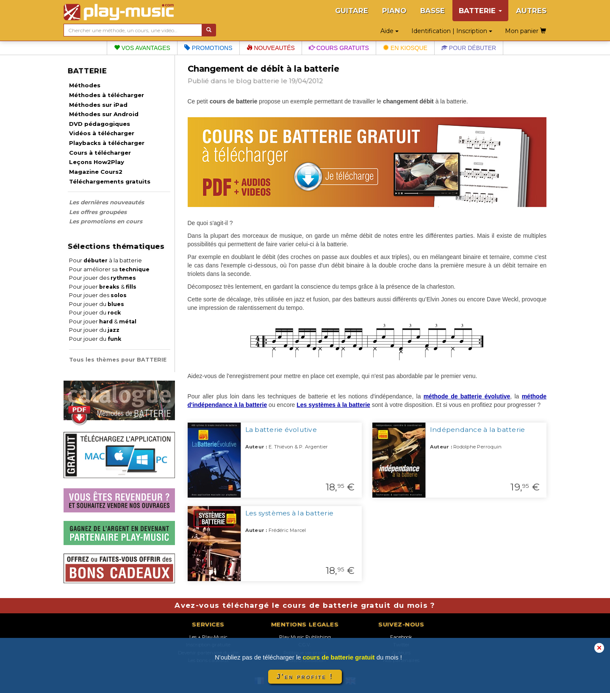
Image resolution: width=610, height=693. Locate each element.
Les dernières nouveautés (106, 202)
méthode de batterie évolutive (467, 396)
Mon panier (525, 31)
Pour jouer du (96, 304)
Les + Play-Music (208, 637)
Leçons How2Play (96, 162)
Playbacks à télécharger (106, 142)
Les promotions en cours (105, 221)
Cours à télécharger (100, 152)
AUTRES (531, 10)
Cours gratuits (339, 48)
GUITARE (351, 10)
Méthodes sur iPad (98, 104)
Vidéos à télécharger (101, 133)
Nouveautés (271, 48)
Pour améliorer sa (109, 269)
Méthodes (84, 85)
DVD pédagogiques (99, 123)
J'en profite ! (305, 676)
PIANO (394, 10)
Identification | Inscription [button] (451, 31)
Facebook (401, 637)
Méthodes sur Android (104, 114)
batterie (266, 81)
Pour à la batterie (105, 260)
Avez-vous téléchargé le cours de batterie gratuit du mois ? (305, 605)
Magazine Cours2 (95, 171)
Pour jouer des (102, 278)
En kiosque (405, 48)
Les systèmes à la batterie (333, 404)
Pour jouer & (102, 287)
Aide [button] (389, 31)
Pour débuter (468, 48)
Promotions (208, 48)
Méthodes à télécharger (106, 95)
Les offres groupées (98, 212)
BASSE (432, 10)
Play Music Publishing (305, 637)
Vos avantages (142, 48)
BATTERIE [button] (480, 10)
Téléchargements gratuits (109, 181)
